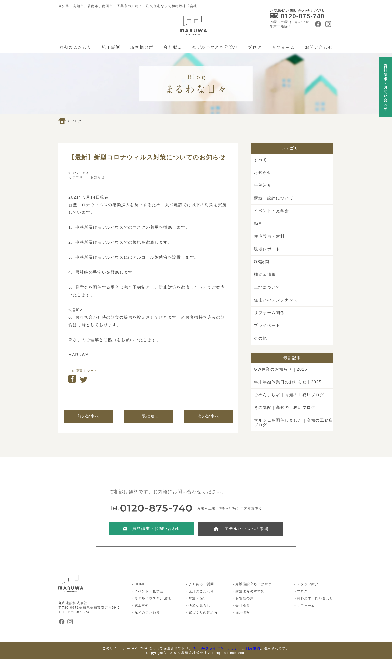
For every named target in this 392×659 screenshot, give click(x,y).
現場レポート (267, 249)
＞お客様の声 (243, 598)
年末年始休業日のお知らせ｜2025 (288, 382)
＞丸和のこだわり (145, 612)
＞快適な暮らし (197, 605)
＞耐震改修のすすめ (248, 591)
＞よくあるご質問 (199, 584)
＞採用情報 (241, 612)
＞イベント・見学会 (147, 591)
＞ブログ (300, 591)
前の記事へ (89, 416)
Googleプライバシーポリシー (217, 648)
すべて (260, 160)
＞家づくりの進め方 (201, 612)
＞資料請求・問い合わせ (313, 598)
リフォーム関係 (269, 313)
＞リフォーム (304, 605)
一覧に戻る (149, 416)
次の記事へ (209, 416)
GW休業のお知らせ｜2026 (281, 369)
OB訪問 (262, 262)
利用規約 (253, 648)
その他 (260, 338)
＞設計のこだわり (199, 591)
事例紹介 (263, 185)
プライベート (267, 325)
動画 (258, 223)
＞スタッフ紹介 (306, 584)
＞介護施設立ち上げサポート (256, 584)
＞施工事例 (140, 605)
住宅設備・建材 (269, 236)
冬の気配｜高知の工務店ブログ (285, 407)
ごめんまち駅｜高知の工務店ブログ (289, 395)
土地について (267, 287)
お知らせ (97, 177)
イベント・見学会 (271, 211)
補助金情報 (265, 274)
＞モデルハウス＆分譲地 (151, 598)
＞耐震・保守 (196, 598)
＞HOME (138, 584)
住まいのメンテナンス (276, 300)
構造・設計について (274, 198)
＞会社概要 (241, 605)
